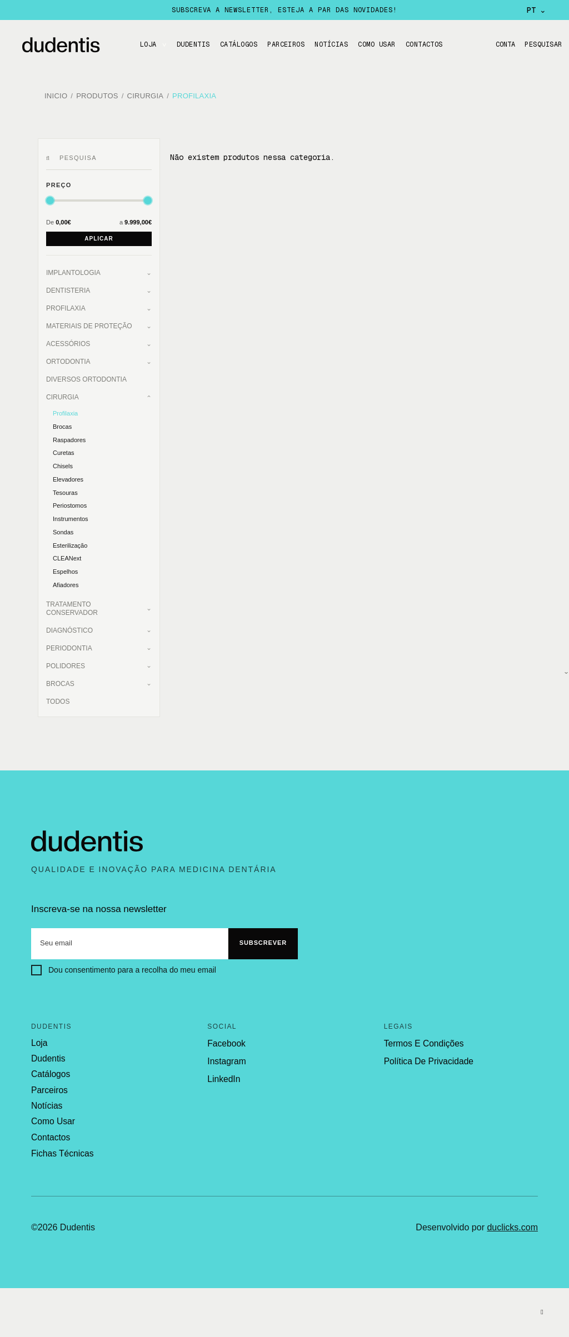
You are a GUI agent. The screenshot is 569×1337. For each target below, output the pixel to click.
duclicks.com (512, 1220)
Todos (57, 697)
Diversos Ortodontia (86, 375)
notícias (46, 1100)
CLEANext (67, 553)
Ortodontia (68, 357)
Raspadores (69, 435)
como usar (52, 1115)
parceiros (48, 1084)
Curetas (63, 448)
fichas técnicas (61, 1146)
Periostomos (70, 501)
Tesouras (65, 488)
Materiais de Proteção (89, 322)
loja (39, 1038)
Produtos (97, 94)
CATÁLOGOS (238, 44)
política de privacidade (427, 1056)
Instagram (225, 1056)
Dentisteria (68, 286)
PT (536, 10)
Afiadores (65, 580)
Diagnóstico (69, 626)
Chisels (63, 461)
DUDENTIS (193, 44)
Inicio (55, 94)
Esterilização (70, 541)
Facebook (225, 1039)
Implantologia (73, 268)
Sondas (63, 527)
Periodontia (69, 644)
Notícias (331, 44)
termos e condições (422, 1039)
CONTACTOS (424, 44)
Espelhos (65, 567)
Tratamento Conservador (72, 604)
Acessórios (68, 339)
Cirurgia (145, 94)
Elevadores (68, 475)
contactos (50, 1130)
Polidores (65, 661)
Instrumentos (70, 514)
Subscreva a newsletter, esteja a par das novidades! (284, 10)
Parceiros (286, 44)
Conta (501, 44)
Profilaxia (194, 94)
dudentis (47, 1053)
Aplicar (98, 234)
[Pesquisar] (49, 154)
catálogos (50, 1069)
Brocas (62, 422)
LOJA (148, 44)
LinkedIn (223, 1074)
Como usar (376, 44)
